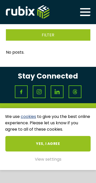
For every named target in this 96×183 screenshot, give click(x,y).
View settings (48, 159)
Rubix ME (27, 12)
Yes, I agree (48, 143)
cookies (28, 116)
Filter (48, 35)
